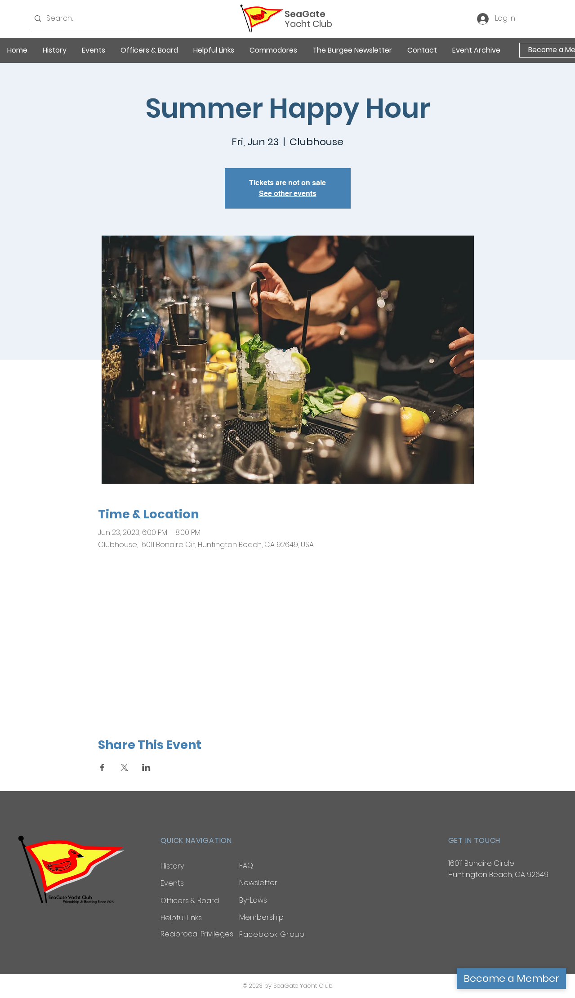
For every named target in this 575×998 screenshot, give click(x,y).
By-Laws (253, 900)
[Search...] (83, 19)
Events (172, 883)
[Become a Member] (511, 978)
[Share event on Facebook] (102, 767)
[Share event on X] (124, 767)
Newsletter (258, 883)
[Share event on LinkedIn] (146, 767)
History (172, 866)
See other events (287, 193)
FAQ (246, 865)
